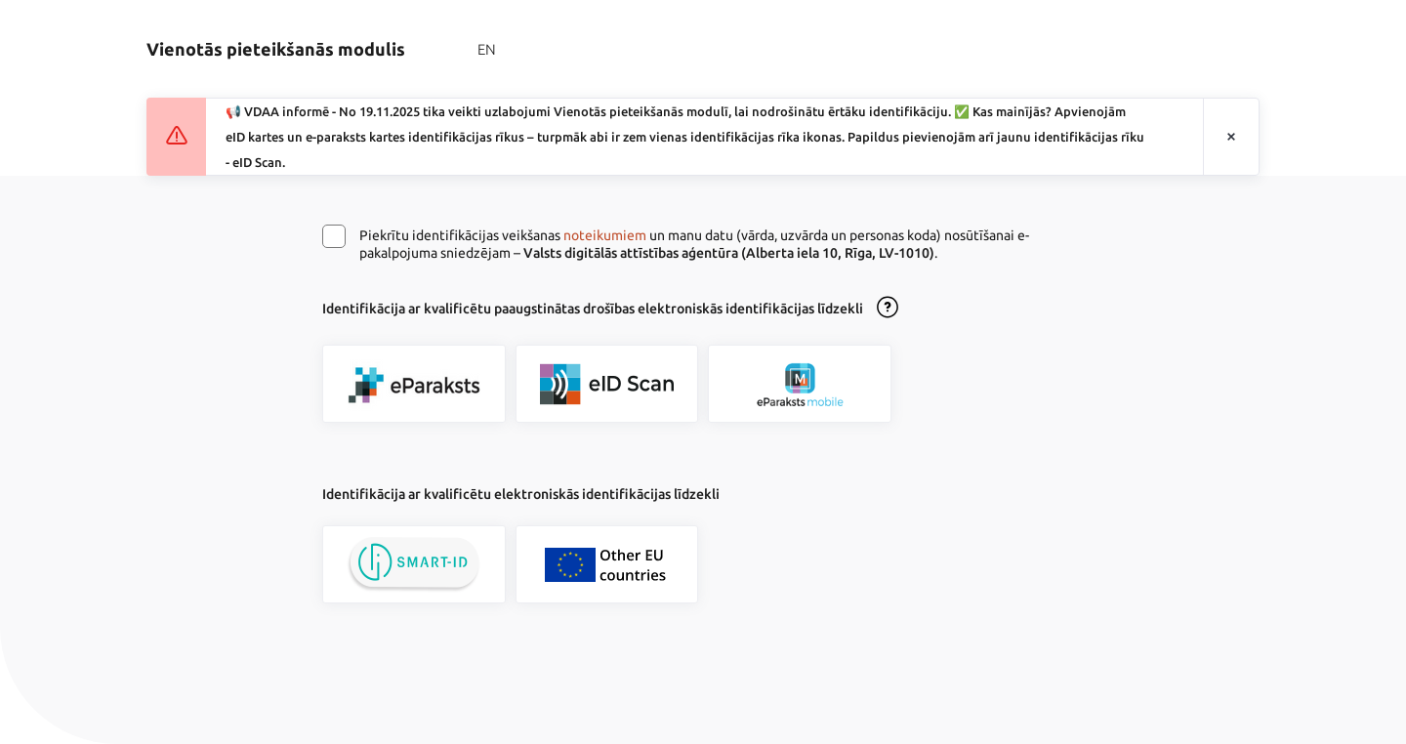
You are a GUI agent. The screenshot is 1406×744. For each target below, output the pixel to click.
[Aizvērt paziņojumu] (1231, 137)
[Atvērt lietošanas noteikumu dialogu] (887, 308)
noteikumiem (604, 235)
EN (486, 49)
